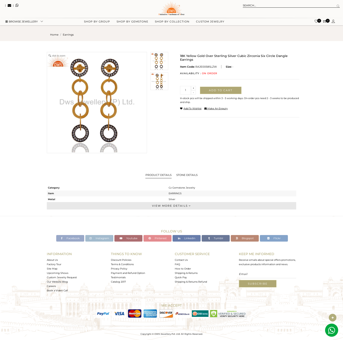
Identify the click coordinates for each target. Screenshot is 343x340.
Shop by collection (172, 22)
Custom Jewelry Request (62, 277)
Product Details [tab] (158, 175)
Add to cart (221, 90)
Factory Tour (54, 264)
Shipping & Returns (186, 273)
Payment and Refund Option (128, 273)
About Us (52, 259)
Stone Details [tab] (187, 175)
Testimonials (118, 277)
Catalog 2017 (118, 281)
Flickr (274, 238)
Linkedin (186, 238)
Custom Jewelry (210, 22)
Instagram (99, 238)
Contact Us (181, 259)
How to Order (183, 268)
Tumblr (215, 238)
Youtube (128, 238)
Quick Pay (181, 277)
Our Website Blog (57, 281)
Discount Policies (121, 259)
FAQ (177, 264)
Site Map (52, 268)
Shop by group (97, 22)
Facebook (70, 238)
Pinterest (158, 238)
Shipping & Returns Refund (191, 281)
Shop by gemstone (132, 22)
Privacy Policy (119, 268)
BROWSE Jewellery (21, 22)
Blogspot (245, 238)
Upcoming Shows (57, 273)
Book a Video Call (57, 290)
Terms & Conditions (122, 264)
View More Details (171, 205)
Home (54, 34)
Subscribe (258, 283)
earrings (68, 34)
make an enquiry (216, 108)
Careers (51, 286)
